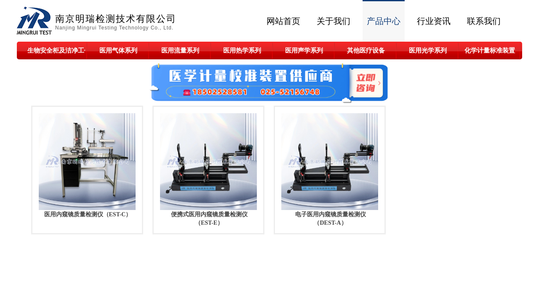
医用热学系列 (242, 50)
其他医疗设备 (366, 50)
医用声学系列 (304, 50)
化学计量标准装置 (489, 50)
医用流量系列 (180, 50)
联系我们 (484, 21)
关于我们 (333, 21)
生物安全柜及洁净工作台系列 (56, 50)
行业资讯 (434, 21)
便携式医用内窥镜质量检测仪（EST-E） (209, 218)
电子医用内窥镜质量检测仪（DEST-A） (330, 218)
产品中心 (383, 21)
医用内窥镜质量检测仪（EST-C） (88, 214)
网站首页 (283, 21)
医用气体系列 (118, 50)
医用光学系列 (428, 50)
